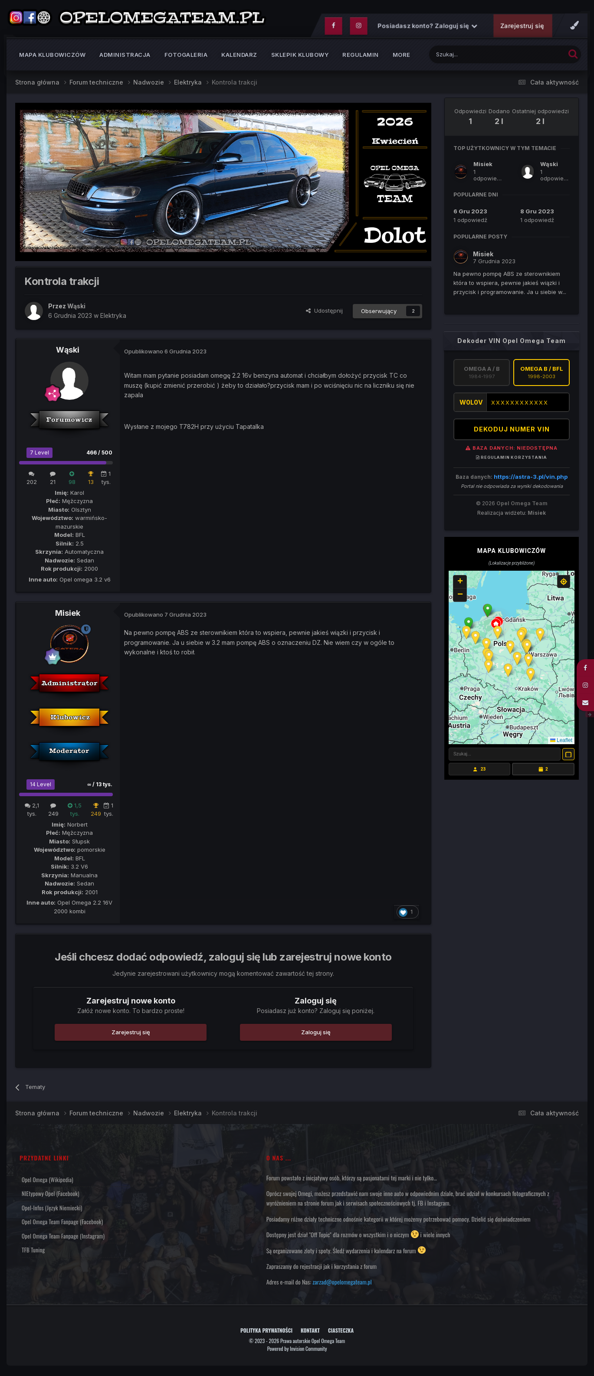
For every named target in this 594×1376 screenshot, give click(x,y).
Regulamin (360, 56)
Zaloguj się (316, 1033)
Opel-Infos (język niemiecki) (52, 1209)
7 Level (39, 454)
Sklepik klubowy (300, 56)
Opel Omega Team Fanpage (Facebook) (62, 1223)
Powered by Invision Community (297, 1350)
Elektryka (113, 317)
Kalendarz (239, 56)
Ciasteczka (341, 1332)
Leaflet (561, 742)
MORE (401, 56)
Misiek (67, 615)
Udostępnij (324, 312)
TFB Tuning (33, 1251)
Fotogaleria (186, 56)
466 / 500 (99, 454)
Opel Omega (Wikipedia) (47, 1181)
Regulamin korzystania (511, 459)
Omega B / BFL (541, 374)
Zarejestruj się (522, 27)
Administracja (125, 56)
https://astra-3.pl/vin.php (531, 478)
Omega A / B (481, 374)
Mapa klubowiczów (52, 56)
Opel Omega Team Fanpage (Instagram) (63, 1237)
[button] (487, 612)
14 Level (40, 786)
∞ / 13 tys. (99, 786)
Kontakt (310, 1332)
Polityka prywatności (266, 1332)
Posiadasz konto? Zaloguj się (427, 27)
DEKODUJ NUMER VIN (512, 431)
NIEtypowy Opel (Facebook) (50, 1195)
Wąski (67, 351)
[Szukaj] (475, 56)
